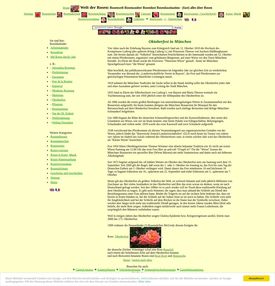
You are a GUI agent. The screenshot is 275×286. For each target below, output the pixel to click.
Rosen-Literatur (59, 150)
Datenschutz (175, 19)
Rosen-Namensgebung (63, 159)
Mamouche (179, 255)
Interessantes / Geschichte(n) (200, 13)
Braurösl (168, 249)
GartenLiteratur (84, 269)
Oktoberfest (58, 99)
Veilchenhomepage (129, 269)
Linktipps (138, 19)
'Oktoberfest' (122, 236)
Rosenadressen (71, 13)
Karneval (57, 85)
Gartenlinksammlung (191, 269)
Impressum (156, 19)
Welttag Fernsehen (62, 122)
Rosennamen (167, 13)
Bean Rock (161, 255)
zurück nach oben (142, 260)
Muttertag (57, 95)
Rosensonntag (60, 108)
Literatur (146, 13)
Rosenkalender (116, 19)
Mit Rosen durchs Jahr (63, 56)
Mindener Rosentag (63, 90)
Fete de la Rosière (62, 81)
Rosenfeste (57, 52)
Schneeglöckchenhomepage (160, 269)
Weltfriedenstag (61, 117)
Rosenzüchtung (97, 13)
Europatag (58, 76)
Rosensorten (49, 13)
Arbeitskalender (59, 47)
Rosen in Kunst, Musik (63, 154)
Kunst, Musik (233, 13)
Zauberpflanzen (106, 269)
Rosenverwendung (88, 19)
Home (66, 7)
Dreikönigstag (60, 72)
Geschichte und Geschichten (66, 173)
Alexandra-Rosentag (63, 67)
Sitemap (28, 13)
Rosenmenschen (125, 13)
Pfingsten (57, 104)
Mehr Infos (144, 281)
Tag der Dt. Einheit (62, 113)
